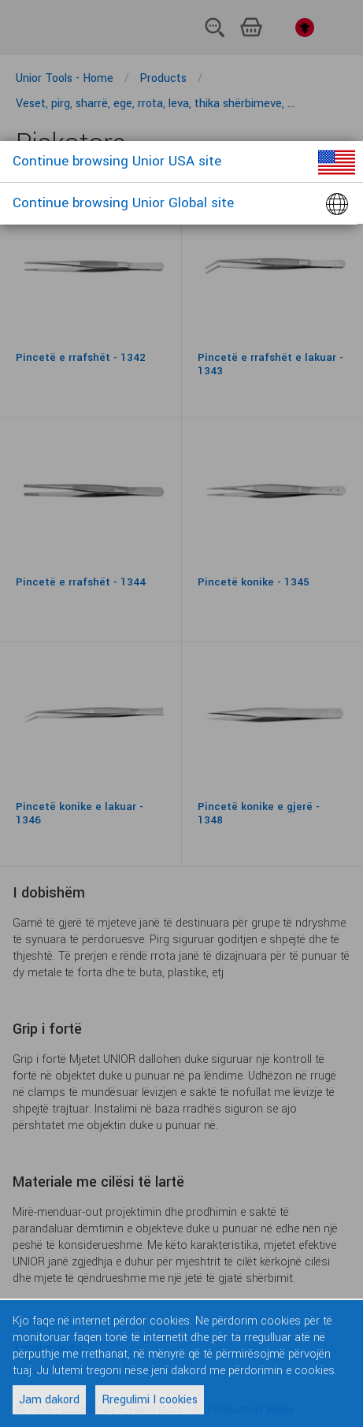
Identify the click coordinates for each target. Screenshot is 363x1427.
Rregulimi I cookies (150, 1400)
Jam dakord (49, 1400)
